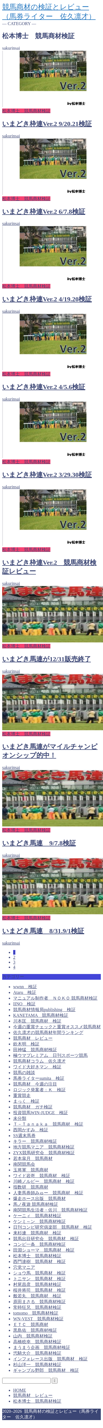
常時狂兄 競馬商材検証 (37, 1307)
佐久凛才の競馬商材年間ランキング (48, 1032)
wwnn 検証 (25, 986)
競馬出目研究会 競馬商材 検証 (46, 1238)
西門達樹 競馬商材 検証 (39, 1261)
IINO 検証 (24, 1004)
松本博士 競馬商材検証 (37, 1255)
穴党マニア (24, 1267)
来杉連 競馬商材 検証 (37, 1233)
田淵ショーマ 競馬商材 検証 (44, 1250)
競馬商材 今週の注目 (35, 1084)
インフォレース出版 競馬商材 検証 (50, 1359)
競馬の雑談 (24, 1072)
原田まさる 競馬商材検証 (39, 1301)
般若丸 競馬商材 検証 (37, 1296)
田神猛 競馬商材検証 (35, 1049)
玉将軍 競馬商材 (30, 1170)
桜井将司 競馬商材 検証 (39, 1290)
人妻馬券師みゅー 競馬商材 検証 (48, 1192)
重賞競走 (22, 1095)
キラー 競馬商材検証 (35, 1141)
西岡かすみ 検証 (30, 1130)
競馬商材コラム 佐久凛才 (39, 1061)
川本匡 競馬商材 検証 (37, 1021)
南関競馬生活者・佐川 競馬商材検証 (50, 1210)
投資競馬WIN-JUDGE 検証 (40, 1112)
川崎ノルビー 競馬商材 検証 (44, 1181)
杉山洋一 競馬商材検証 (37, 1364)
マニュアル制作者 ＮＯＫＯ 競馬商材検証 (55, 998)
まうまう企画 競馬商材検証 (41, 1347)
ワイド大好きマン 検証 (37, 1067)
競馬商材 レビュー (33, 1038)
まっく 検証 (26, 1101)
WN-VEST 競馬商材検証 (38, 1318)
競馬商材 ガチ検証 (33, 1107)
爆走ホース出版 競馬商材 (39, 1198)
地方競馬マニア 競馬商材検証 (44, 1147)
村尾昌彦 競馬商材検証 (37, 1284)
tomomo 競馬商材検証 (35, 1313)
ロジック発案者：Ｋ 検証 (39, 1089)
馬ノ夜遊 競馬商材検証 (35, 1204)
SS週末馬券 (24, 1135)
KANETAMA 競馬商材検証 (40, 1015)
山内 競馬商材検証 (33, 1336)
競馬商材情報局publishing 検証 (44, 1009)
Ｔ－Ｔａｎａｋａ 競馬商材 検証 (48, 1124)
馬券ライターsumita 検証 (38, 1078)
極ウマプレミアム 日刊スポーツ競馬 (50, 1055)
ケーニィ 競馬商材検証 (37, 1215)
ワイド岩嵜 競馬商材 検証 (41, 1175)
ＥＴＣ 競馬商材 (30, 1324)
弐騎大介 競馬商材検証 (37, 1353)
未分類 (19, 1118)
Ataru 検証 (24, 992)
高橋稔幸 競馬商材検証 (37, 1341)
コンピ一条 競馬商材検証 (39, 1244)
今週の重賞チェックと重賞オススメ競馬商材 (57, 1026)
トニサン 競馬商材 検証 (39, 1278)
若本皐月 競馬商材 (33, 1158)
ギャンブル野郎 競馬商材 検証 (46, 1370)
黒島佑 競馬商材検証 (35, 1330)
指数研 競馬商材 (30, 1187)
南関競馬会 (24, 1164)
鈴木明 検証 (26, 1044)
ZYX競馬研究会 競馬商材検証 (44, 1152)
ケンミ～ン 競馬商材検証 (39, 1221)
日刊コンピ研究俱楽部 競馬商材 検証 (52, 1227)
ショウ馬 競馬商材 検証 (39, 1273)
